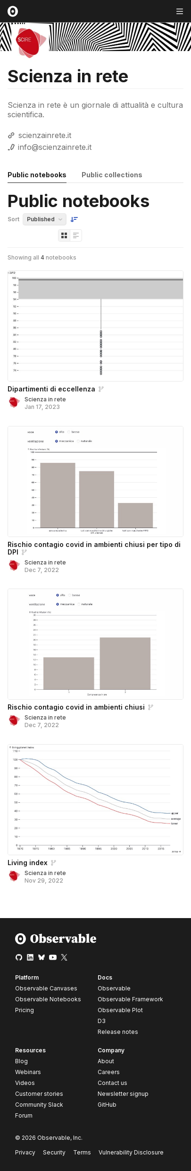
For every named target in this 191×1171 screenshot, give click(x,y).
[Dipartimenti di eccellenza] (95, 326)
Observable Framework (130, 999)
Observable (114, 988)
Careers (109, 1072)
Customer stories (39, 1093)
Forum (24, 1115)
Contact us (112, 1083)
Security (54, 1152)
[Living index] (95, 799)
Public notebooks (37, 175)
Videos (25, 1082)
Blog (21, 1061)
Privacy (25, 1152)
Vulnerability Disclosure (131, 1152)
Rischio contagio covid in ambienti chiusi (76, 707)
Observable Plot (120, 1010)
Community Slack (39, 1104)
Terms (82, 1152)
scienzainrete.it (44, 135)
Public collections (112, 175)
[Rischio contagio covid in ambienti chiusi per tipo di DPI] (95, 481)
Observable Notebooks (48, 999)
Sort (13, 219)
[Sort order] (74, 219)
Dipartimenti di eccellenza (51, 389)
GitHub (107, 1104)
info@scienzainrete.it (54, 147)
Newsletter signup (123, 1094)
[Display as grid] (64, 235)
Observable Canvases (46, 988)
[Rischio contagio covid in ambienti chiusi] (95, 644)
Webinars (28, 1072)
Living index (28, 863)
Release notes (118, 1031)
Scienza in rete (45, 399)
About (106, 1061)
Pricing (24, 1010)
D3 (102, 1020)
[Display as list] (76, 235)
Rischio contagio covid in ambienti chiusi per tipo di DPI (94, 548)
